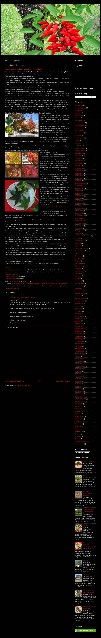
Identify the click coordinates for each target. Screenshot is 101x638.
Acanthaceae (79, 105)
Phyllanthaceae (79, 341)
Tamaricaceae (79, 416)
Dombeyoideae (79, 231)
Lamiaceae (78, 273)
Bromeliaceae (79, 175)
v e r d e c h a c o (21, 9)
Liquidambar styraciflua (11, 274)
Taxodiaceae (79, 419)
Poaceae (77, 356)
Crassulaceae (79, 221)
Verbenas (86, 476)
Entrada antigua (63, 381)
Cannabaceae (79, 188)
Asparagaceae (79, 153)
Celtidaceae (78, 205)
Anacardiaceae (79, 128)
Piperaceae (78, 346)
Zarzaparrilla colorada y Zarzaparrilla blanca (89, 544)
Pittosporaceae (79, 348)
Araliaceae (78, 143)
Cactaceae (78, 180)
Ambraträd (53, 283)
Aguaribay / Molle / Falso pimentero (89, 591)
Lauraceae (78, 276)
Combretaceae (79, 213)
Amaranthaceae (80, 123)
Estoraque (45, 286)
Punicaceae (78, 376)
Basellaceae (78, 160)
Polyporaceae (79, 363)
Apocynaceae (79, 138)
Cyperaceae (78, 228)
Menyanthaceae (80, 301)
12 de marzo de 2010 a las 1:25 (26, 297)
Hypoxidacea (79, 266)
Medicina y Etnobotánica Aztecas (51, 206)
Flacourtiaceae (79, 251)
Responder (13, 323)
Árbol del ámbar (18, 286)
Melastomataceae (80, 293)
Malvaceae (78, 288)
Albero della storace (17, 283)
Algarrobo (86, 575)
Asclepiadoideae (80, 150)
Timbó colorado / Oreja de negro (88, 510)
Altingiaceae (37, 283)
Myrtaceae (78, 311)
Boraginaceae (79, 170)
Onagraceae (78, 323)
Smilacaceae (79, 404)
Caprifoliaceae (79, 196)
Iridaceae (78, 268)
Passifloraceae (79, 338)
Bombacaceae (79, 168)
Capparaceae (79, 193)
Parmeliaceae (79, 336)
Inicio (39, 381)
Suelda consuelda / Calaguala (89, 607)
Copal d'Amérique (36, 286)
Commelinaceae (80, 216)
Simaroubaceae (80, 401)
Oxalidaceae (79, 331)
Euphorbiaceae (79, 241)
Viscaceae (78, 436)
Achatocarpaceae (80, 108)
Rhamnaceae (79, 378)
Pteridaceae (78, 373)
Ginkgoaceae (79, 258)
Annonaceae (79, 130)
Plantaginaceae (79, 351)
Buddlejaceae (79, 178)
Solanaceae (78, 406)
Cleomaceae (79, 210)
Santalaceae (79, 391)
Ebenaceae (78, 233)
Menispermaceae (80, 298)
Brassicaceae (79, 173)
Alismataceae (79, 115)
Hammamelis (54, 286)
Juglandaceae (79, 271)
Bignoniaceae (79, 163)
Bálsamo (27, 286)
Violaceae (78, 434)
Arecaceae (78, 145)
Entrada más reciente (14, 381)
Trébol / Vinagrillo (88, 461)
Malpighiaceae (79, 286)
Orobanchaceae (80, 328)
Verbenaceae (79, 431)
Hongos (77, 261)
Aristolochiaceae (80, 148)
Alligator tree (29, 283)
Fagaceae (78, 246)
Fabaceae (78, 243)
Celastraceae (79, 203)
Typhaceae (78, 424)
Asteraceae (78, 155)
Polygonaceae (79, 358)
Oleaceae (78, 321)
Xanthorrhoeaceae (80, 441)
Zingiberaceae (79, 444)
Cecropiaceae (79, 200)
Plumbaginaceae (80, 353)
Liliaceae (77, 278)
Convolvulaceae (80, 218)
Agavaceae (78, 110)
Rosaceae (78, 381)
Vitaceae (77, 439)
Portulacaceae (79, 368)
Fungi (76, 253)
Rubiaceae (78, 384)
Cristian (12, 297)
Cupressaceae (79, 226)
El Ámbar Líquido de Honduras (13, 270)
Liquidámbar (62, 286)
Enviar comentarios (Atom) (22, 386)
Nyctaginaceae (79, 316)
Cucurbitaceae (79, 223)
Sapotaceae (78, 396)
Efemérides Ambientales (82, 236)
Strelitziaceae (79, 411)
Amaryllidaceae (79, 125)
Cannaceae (78, 190)
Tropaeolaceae (79, 421)
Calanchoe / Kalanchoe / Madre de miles (89, 493)
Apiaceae (78, 135)
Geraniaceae (79, 256)
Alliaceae (77, 118)
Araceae (77, 140)
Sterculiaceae (79, 409)
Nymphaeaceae (80, 318)
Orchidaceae (79, 326)
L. (19, 274)
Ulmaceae (78, 426)
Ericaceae (78, 238)
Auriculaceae (79, 158)
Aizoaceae (78, 113)
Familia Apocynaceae (81, 248)
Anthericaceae (79, 133)
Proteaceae (78, 371)
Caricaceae (78, 198)
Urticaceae (78, 429)
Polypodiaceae (79, 361)
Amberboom (46, 283)
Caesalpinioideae (80, 183)
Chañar (85, 560)
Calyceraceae (79, 185)
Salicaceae (78, 389)
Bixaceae (78, 165)
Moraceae (78, 306)
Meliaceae (78, 296)
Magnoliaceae (79, 283)
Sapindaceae (79, 394)
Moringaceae (79, 308)
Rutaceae (78, 386)
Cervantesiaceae (80, 208)
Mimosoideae (79, 303)
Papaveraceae (79, 333)
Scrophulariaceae (80, 398)
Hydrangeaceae (80, 263)
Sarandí (85, 525)
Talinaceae (78, 414)
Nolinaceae (78, 313)
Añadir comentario (12, 327)
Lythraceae (78, 281)
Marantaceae (79, 291)
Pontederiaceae (80, 366)
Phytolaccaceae (80, 343)
